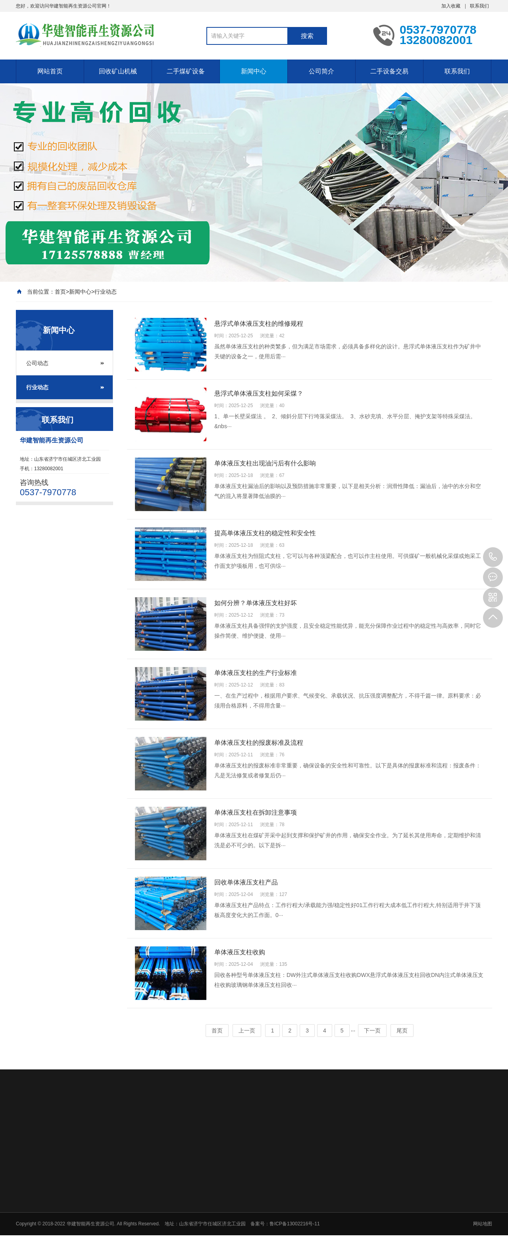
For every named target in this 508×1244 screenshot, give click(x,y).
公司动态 (37, 363)
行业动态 (105, 291)
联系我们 (479, 6)
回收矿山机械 (118, 71)
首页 (60, 291)
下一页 (372, 1030)
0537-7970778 (493, 557)
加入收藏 (450, 6)
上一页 (247, 1030)
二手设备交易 (389, 71)
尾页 (402, 1030)
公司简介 (321, 71)
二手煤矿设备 (186, 71)
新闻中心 (253, 71)
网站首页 (50, 71)
